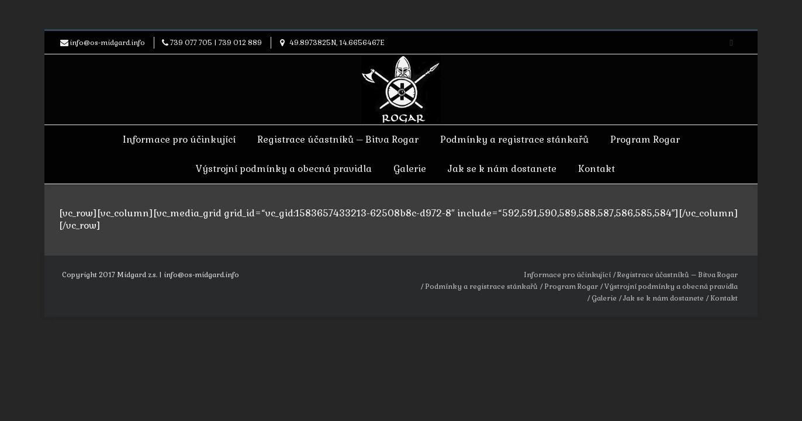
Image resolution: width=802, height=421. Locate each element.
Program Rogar (645, 139)
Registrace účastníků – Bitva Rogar (338, 139)
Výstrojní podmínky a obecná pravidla (284, 169)
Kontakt (596, 169)
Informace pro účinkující (179, 139)
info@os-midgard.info (107, 42)
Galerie (409, 169)
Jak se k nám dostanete (502, 169)
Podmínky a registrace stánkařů (514, 139)
